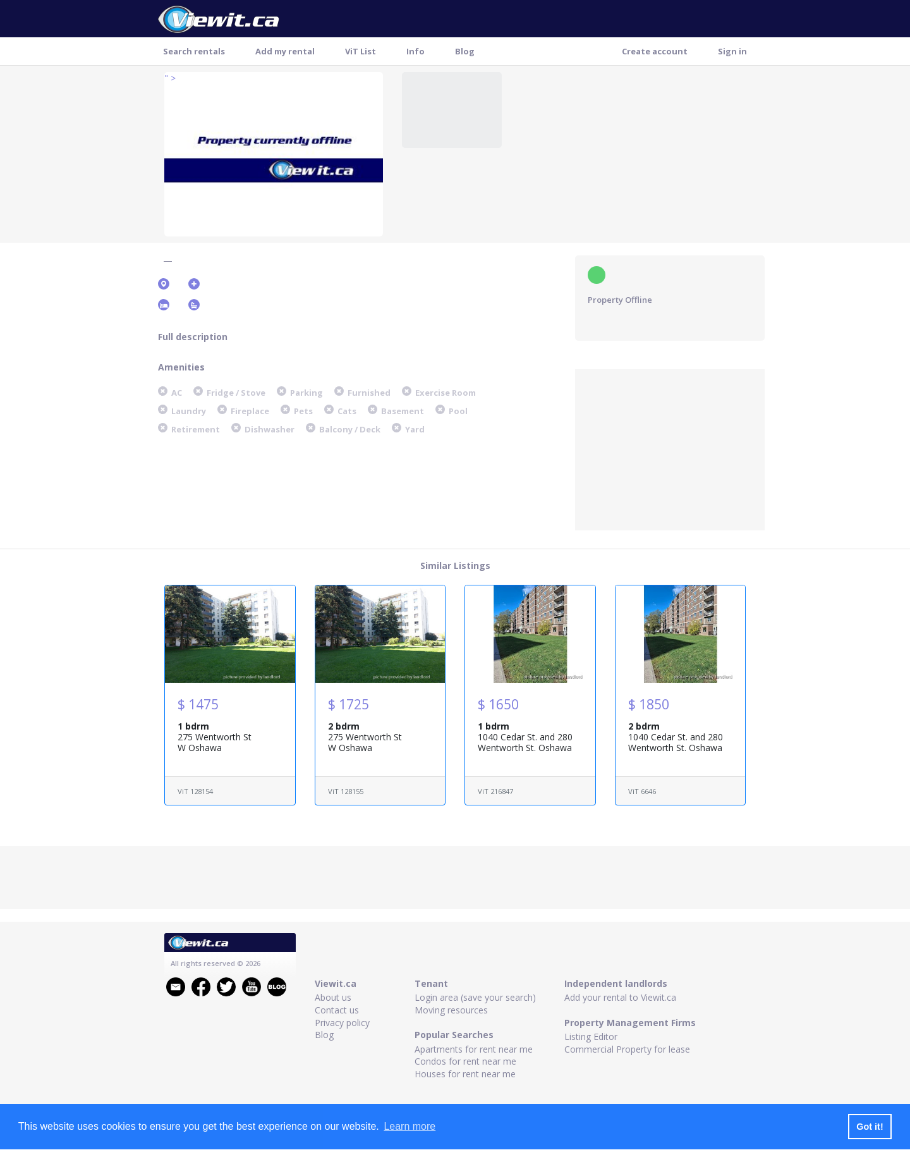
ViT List (360, 51)
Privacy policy (342, 1023)
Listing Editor (590, 1037)
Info (415, 51)
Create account (655, 51)
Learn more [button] (409, 1126)
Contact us (337, 1010)
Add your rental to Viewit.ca (620, 997)
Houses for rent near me (465, 1074)
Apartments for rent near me (474, 1049)
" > (170, 78)
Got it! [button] (869, 1127)
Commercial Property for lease (627, 1049)
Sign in (732, 51)
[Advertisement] (670, 448)
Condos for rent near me (465, 1061)
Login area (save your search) (475, 997)
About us (333, 997)
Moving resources (451, 1010)
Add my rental (285, 51)
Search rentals (194, 51)
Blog (465, 51)
